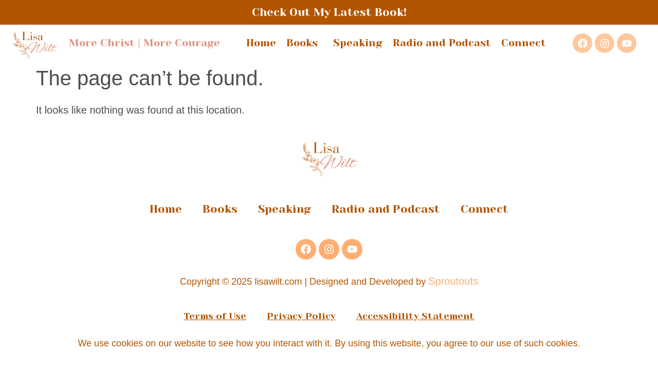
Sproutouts (453, 281)
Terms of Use (215, 316)
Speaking (357, 43)
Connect (523, 43)
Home (261, 43)
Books (304, 43)
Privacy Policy (301, 316)
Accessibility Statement (415, 316)
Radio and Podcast (442, 43)
